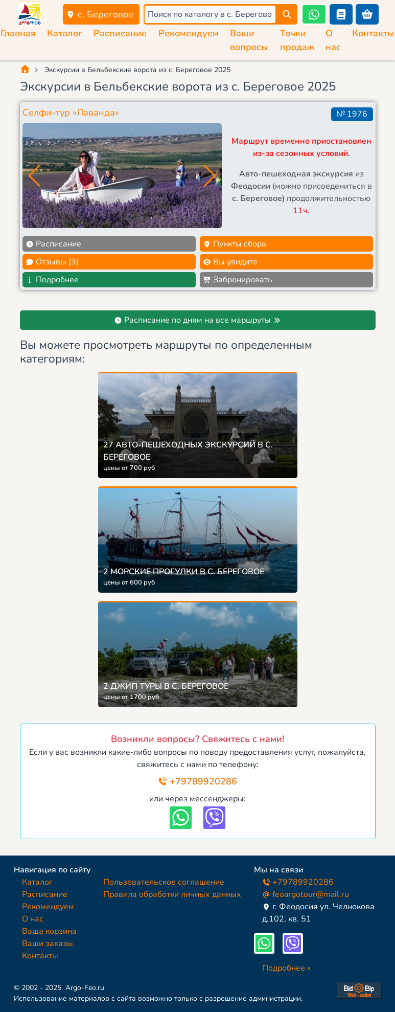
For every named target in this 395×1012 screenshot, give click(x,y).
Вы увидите (230, 261)
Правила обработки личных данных (172, 894)
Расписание (120, 33)
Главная (18, 33)
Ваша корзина (49, 931)
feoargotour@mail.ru (305, 894)
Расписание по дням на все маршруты (197, 320)
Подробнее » (286, 968)
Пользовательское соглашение (163, 882)
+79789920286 (197, 781)
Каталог (64, 33)
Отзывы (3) (52, 261)
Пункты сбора (234, 244)
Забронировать (237, 279)
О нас (32, 919)
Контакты (373, 33)
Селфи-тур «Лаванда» (70, 112)
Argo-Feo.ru (84, 988)
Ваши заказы (47, 943)
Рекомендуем (188, 33)
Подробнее (52, 279)
